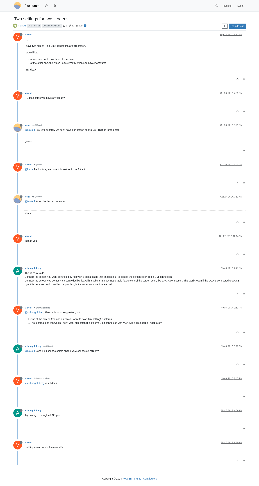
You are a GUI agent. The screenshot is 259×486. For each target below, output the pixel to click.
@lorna (38, 165)
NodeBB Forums (131, 478)
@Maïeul (37, 125)
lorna (27, 125)
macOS (22, 25)
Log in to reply (237, 26)
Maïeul (28, 34)
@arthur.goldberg (42, 308)
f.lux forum (32, 6)
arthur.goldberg (33, 268)
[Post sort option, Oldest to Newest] (225, 26)
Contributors (150, 478)
